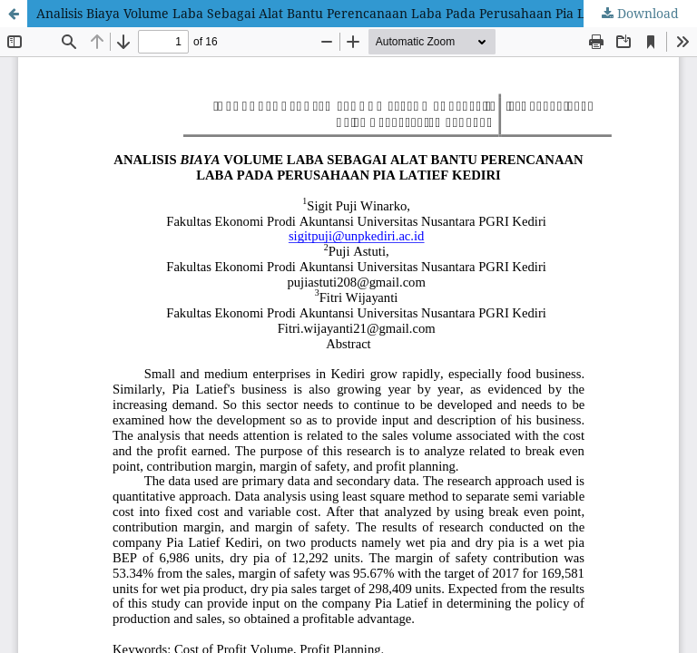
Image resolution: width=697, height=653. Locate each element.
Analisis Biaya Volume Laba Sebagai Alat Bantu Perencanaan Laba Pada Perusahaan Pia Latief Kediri (345, 13)
